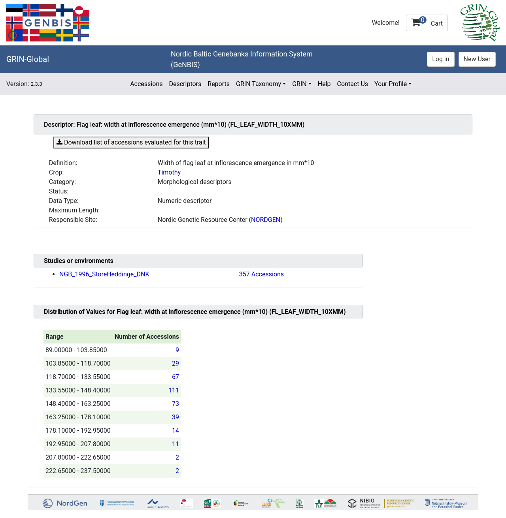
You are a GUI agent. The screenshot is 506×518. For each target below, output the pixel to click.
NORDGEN (265, 219)
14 (175, 430)
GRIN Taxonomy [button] (258, 84)
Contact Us (352, 84)
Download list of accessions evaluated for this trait (131, 142)
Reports (219, 84)
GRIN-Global (27, 59)
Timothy (169, 172)
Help (324, 84)
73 (175, 403)
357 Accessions (261, 274)
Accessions (146, 84)
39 (175, 417)
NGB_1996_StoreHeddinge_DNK (104, 274)
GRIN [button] (299, 84)
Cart (427, 21)
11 (175, 444)
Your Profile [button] (390, 84)
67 (175, 377)
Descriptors (185, 84)
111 (173, 390)
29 (175, 363)
